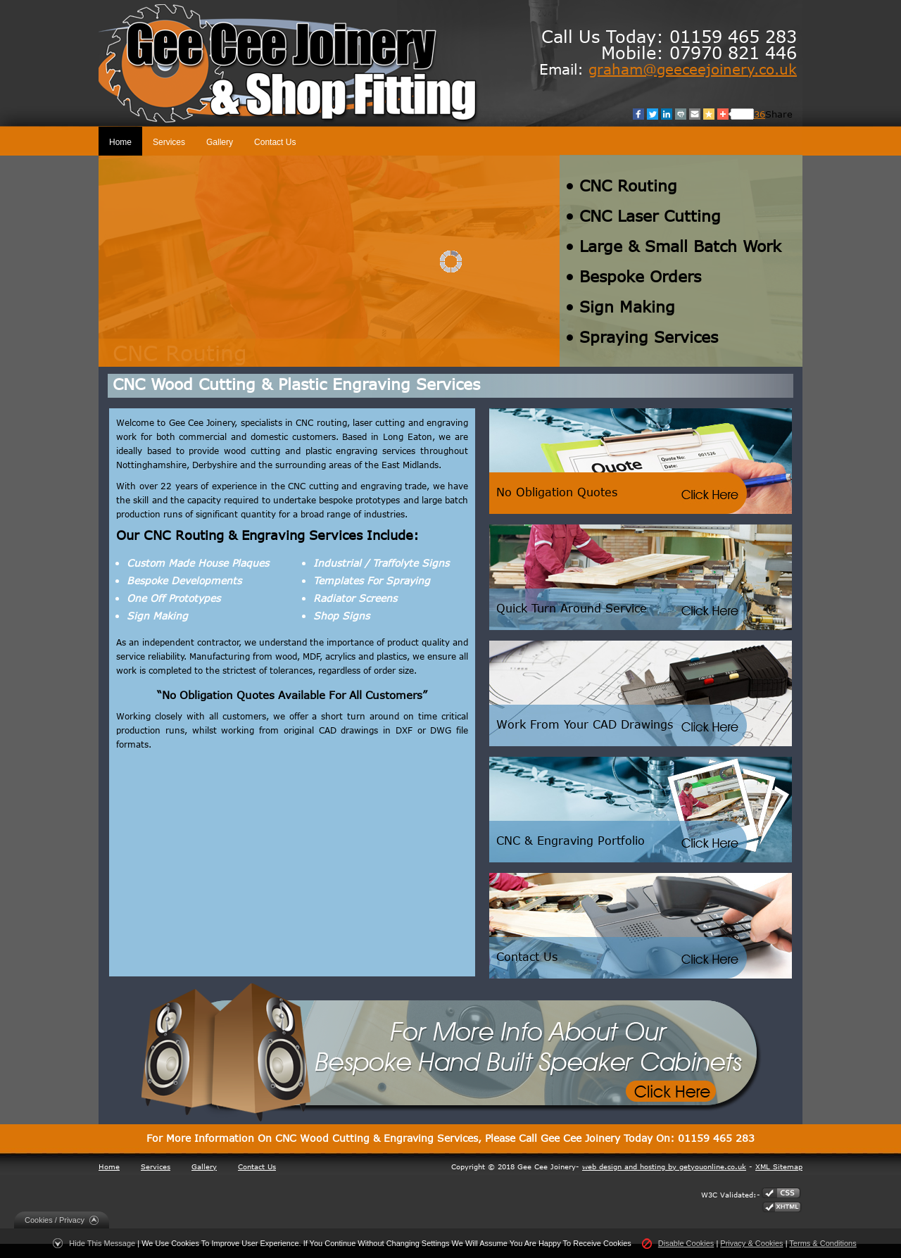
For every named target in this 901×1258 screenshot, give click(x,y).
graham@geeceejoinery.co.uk (692, 68)
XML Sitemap (778, 1166)
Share (779, 114)
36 (759, 114)
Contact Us (275, 142)
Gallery (219, 142)
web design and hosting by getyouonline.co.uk (664, 1166)
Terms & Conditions (822, 1243)
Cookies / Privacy (54, 1220)
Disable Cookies (686, 1243)
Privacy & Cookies (751, 1243)
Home (120, 142)
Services (169, 142)
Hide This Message (102, 1243)
